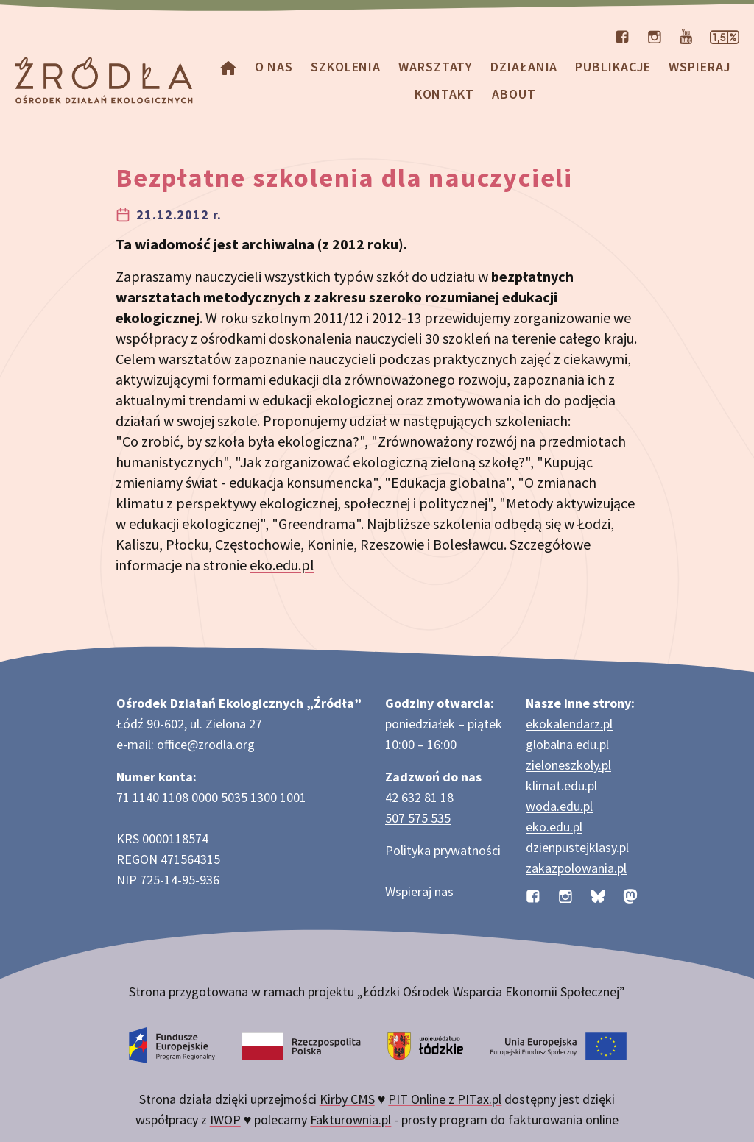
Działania (523, 66)
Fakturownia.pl (350, 1119)
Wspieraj (699, 66)
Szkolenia (346, 66)
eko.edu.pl (282, 565)
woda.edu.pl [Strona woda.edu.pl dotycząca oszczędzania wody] (559, 806)
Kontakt (444, 93)
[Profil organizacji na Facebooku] (622, 35)
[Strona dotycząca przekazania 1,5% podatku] (724, 35)
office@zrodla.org (206, 744)
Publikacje (613, 66)
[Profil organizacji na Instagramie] (654, 35)
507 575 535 (418, 817)
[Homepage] (228, 66)
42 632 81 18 (419, 797)
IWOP (225, 1119)
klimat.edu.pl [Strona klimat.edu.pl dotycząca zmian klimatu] (561, 785)
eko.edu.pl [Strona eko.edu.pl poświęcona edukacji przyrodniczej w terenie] (554, 826)
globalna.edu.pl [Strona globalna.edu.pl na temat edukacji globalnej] (567, 744)
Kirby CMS (347, 1098)
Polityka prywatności (443, 850)
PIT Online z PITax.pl (444, 1098)
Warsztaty (435, 66)
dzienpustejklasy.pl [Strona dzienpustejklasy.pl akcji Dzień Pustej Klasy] (577, 847)
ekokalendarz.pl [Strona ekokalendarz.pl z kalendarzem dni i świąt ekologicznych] (569, 723)
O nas (274, 66)
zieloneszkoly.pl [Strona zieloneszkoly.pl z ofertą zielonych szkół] (568, 764)
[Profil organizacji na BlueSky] (598, 894)
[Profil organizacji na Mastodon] (630, 894)
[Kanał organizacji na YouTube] (686, 35)
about (514, 93)
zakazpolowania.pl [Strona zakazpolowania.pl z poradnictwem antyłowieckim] (576, 867)
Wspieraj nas (419, 891)
